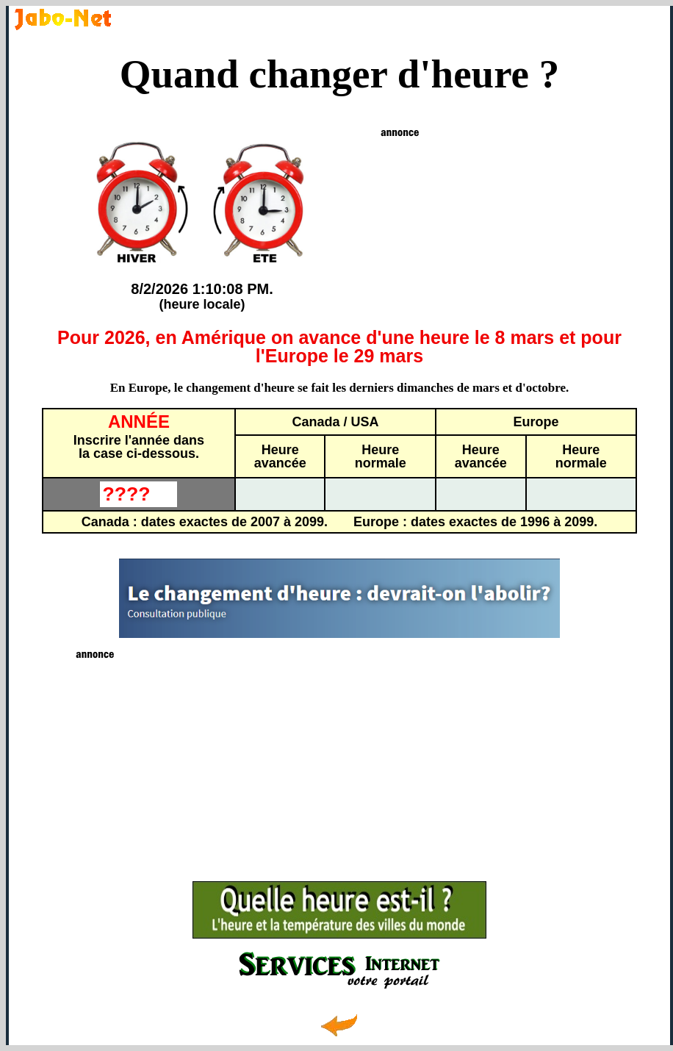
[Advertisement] (340, 765)
